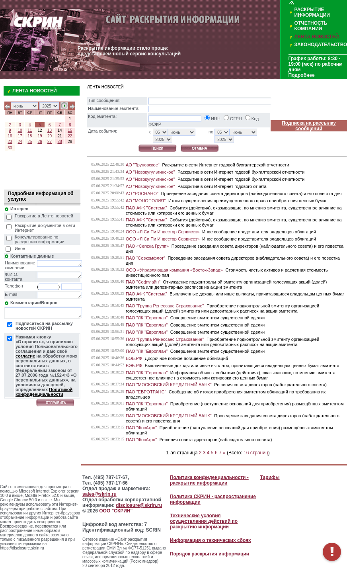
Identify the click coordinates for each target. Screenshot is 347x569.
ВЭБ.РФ (134, 358)
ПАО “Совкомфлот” (145, 258)
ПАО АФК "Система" (146, 207)
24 (20, 141)
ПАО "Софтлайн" (143, 282)
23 (10, 141)
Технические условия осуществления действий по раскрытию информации (204, 521)
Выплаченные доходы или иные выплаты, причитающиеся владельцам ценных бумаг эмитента (242, 365)
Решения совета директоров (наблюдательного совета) (270, 384)
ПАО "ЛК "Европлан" (147, 317)
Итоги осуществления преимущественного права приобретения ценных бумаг (247, 200)
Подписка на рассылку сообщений (309, 125)
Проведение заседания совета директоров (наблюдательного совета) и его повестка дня (251, 193)
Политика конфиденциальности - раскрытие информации (209, 480)
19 (39, 136)
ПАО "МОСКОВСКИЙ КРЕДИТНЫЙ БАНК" (169, 384)
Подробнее (302, 75)
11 (29, 130)
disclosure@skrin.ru (139, 505)
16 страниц (256, 453)
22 (70, 136)
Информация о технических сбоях (210, 540)
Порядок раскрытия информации (209, 554)
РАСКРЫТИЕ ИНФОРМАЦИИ (312, 12)
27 (49, 141)
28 (59, 141)
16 (10, 136)
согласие (25, 356)
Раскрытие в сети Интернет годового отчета (222, 186)
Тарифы (269, 477)
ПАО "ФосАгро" (141, 427)
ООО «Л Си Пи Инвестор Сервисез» (163, 231)
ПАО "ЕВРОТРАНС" (146, 391)
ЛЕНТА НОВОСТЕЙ (316, 36)
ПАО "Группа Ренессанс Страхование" (165, 305)
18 (29, 136)
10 (20, 130)
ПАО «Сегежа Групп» (147, 246)
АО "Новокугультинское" (150, 172)
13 (49, 130)
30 (10, 148)
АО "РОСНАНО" (142, 193)
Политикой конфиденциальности (44, 392)
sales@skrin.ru (99, 494)
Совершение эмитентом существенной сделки (217, 317)
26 (39, 141)
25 (29, 141)
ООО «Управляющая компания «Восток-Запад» (174, 270)
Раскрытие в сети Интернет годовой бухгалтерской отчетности (225, 164)
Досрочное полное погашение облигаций (186, 358)
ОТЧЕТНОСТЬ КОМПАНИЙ (311, 25)
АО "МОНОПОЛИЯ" (146, 200)
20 (49, 136)
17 (20, 136)
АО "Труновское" (143, 164)
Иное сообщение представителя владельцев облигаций (259, 231)
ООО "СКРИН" (116, 511)
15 (70, 130)
